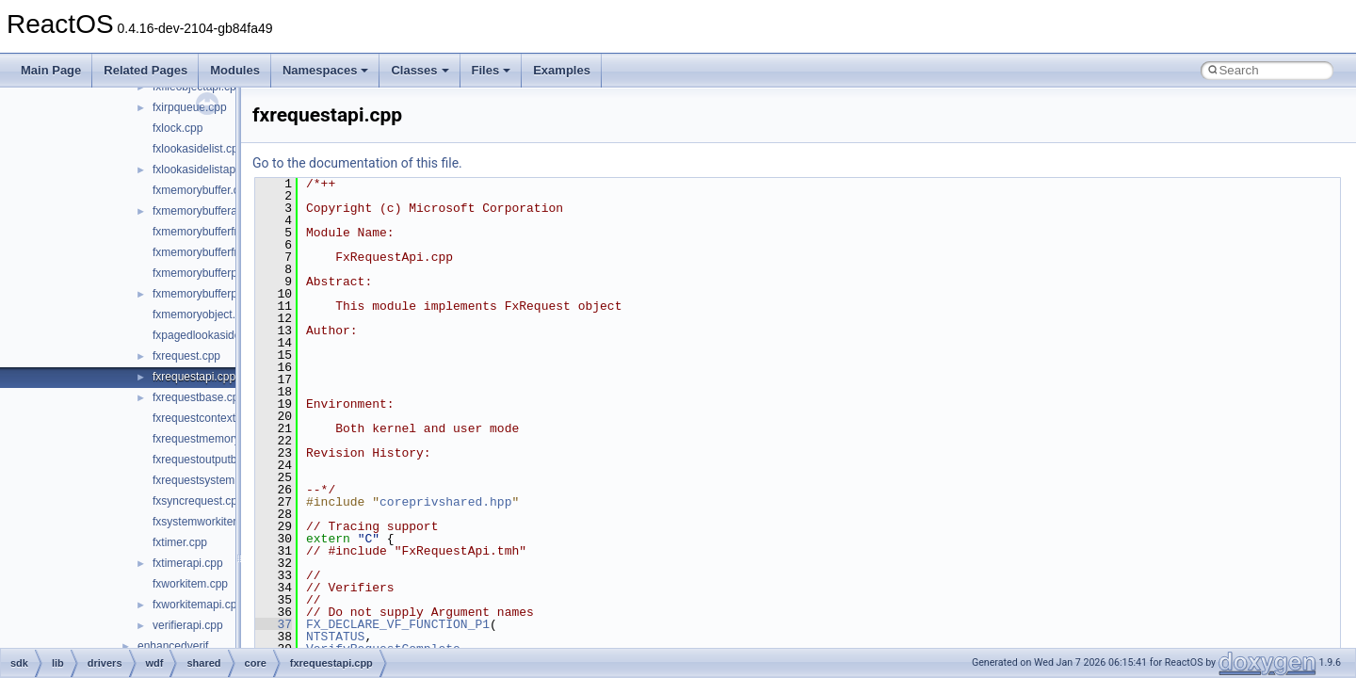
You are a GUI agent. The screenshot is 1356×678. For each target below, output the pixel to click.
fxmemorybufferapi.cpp (210, 211)
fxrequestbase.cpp (199, 397)
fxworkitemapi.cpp (198, 604)
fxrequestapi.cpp (194, 376)
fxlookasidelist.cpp (198, 148)
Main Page (51, 70)
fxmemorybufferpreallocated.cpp (233, 273)
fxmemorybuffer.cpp (202, 190)
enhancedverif (172, 646)
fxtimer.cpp (180, 542)
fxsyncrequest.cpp (198, 501)
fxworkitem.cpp (190, 583)
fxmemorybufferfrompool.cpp (225, 252)
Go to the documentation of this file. (357, 162)
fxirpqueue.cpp (190, 107)
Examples (561, 70)
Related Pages (145, 70)
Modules (235, 70)
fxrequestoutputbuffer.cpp (216, 459)
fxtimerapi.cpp (188, 563)
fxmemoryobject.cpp (203, 314)
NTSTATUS (335, 636)
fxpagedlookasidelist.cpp (214, 335)
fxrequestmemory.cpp (207, 438)
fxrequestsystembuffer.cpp (218, 480)
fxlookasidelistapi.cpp (206, 169)
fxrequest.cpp (186, 356)
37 (273, 624)
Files (491, 70)
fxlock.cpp (177, 128)
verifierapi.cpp (188, 625)
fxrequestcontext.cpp (205, 418)
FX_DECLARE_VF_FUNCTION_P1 (398, 624)
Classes (419, 70)
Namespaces (325, 70)
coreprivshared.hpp (445, 501)
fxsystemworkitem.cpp (208, 521)
